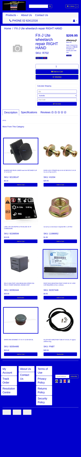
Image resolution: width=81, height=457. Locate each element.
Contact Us (41, 15)
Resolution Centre (9, 390)
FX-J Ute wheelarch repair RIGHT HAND (38, 28)
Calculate (57, 104)
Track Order (6, 380)
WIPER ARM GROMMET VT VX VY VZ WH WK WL (18, 339)
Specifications (29, 112)
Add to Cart (57, 72)
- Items (70, 6)
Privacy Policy (42, 380)
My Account (7, 370)
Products (12, 15)
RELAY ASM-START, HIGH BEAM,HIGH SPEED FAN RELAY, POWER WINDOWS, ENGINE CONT (19, 284)
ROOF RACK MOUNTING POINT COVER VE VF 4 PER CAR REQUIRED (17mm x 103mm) (59, 284)
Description (10, 112)
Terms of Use (43, 370)
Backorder (20, 298)
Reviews (53, 112)
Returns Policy (42, 390)
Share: (41, 58)
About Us (26, 15)
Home (7, 28)
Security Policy (42, 400)
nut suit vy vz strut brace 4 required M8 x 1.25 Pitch (58, 227)
